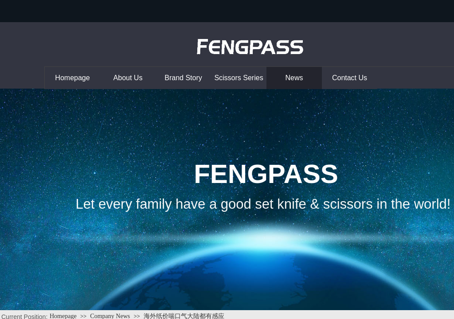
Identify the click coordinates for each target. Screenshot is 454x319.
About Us (128, 78)
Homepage (72, 78)
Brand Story (183, 78)
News (294, 78)
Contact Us (349, 78)
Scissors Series (238, 78)
